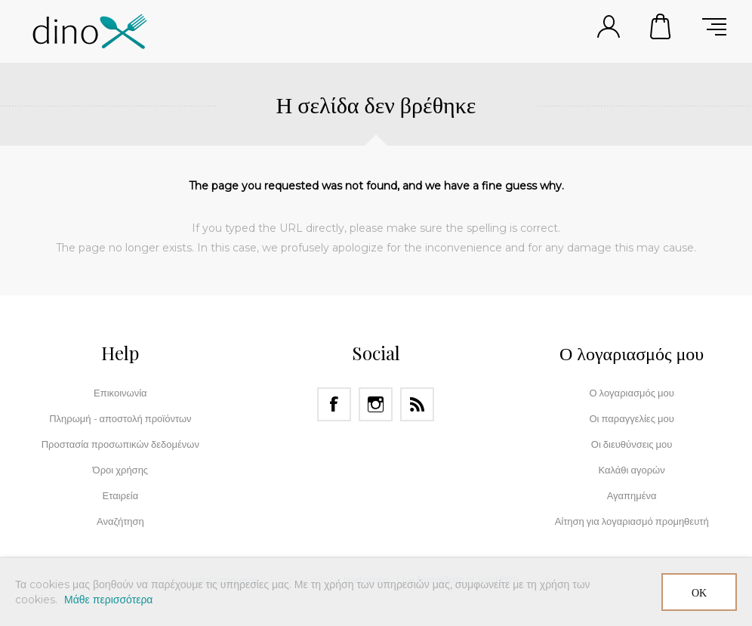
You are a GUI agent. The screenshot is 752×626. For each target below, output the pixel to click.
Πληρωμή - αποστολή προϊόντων (120, 418)
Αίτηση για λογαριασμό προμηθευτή (632, 521)
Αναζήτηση (120, 521)
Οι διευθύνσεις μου (632, 444)
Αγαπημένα (632, 495)
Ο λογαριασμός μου (631, 393)
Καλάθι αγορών (661, 26)
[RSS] (417, 404)
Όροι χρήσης (121, 470)
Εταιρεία (121, 495)
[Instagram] (376, 404)
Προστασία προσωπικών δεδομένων (120, 444)
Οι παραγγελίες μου (631, 418)
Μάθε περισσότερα (108, 599)
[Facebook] (334, 404)
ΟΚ (699, 592)
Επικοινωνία (120, 393)
